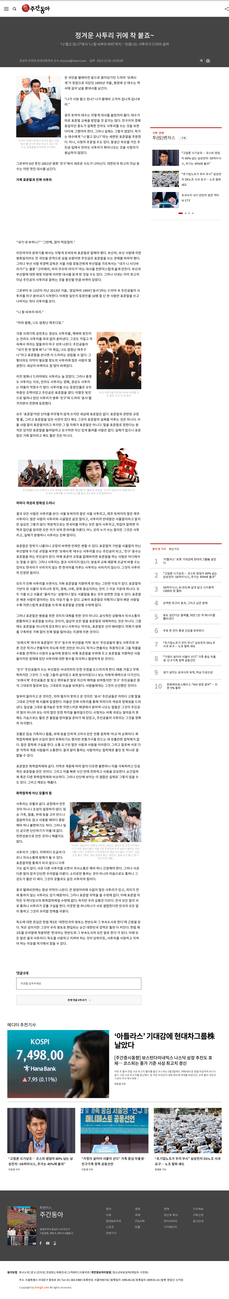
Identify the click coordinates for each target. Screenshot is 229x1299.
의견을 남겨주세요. (31, 983)
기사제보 (198, 1209)
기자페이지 (170, 1227)
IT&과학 (140, 1221)
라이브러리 (170, 1221)
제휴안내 (61, 1272)
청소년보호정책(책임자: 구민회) (130, 1272)
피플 (137, 1227)
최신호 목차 (171, 1215)
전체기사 (111, 1233)
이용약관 (84, 1272)
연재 (166, 1209)
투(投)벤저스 (163, 138)
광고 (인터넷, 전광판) (43, 1272)
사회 (108, 1215)
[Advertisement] (69, 210)
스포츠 (110, 1227)
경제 (137, 1209)
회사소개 (24, 1272)
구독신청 (198, 1215)
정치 (108, 1209)
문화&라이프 (113, 1221)
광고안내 (198, 1221)
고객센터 (73, 1272)
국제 (137, 1215)
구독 (183, 138)
